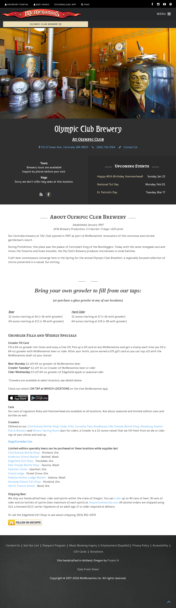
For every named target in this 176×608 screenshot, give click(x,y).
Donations (96, 551)
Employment (109, 545)
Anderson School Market (23, 456)
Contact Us (128, 147)
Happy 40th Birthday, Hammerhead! (120, 176)
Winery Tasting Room (46, 430)
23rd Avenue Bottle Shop (43, 426)
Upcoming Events (132, 166)
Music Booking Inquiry (83, 545)
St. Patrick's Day (107, 192)
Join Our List (31, 545)
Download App (65, 4)
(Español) (123, 545)
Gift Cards (80, 551)
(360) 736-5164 (103, 147)
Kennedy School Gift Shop (24, 481)
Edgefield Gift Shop (20, 461)
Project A (113, 560)
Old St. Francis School (21, 486)
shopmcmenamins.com (103, 502)
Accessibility (160, 545)
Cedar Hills (67, 426)
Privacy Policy (140, 545)
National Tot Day (108, 184)
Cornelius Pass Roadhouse (91, 426)
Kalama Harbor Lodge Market (27, 477)
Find (85, 4)
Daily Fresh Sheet (88, 569)
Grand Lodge (16, 473)
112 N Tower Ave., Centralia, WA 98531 (63, 147)
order (117, 498)
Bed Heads (41, 4)
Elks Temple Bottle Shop (124, 426)
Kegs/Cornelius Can (20, 441)
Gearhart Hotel (17, 469)
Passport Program (54, 545)
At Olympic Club (88, 139)
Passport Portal (16, 4)
